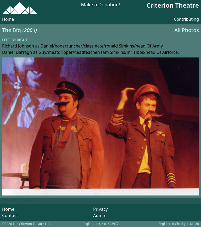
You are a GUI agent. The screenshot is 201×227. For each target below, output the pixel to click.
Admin (100, 215)
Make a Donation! (100, 5)
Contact (10, 215)
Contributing (186, 19)
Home (8, 19)
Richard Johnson (18, 46)
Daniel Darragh (17, 52)
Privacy (100, 209)
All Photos (186, 30)
